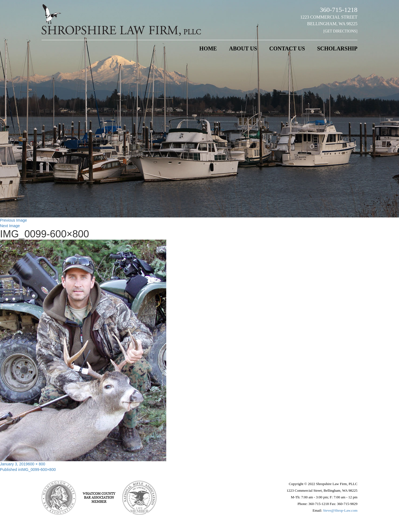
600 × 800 (36, 464)
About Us (243, 48)
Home (208, 48)
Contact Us (287, 48)
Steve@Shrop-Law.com (340, 510)
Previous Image (13, 220)
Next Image (10, 226)
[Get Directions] (340, 31)
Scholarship (337, 48)
